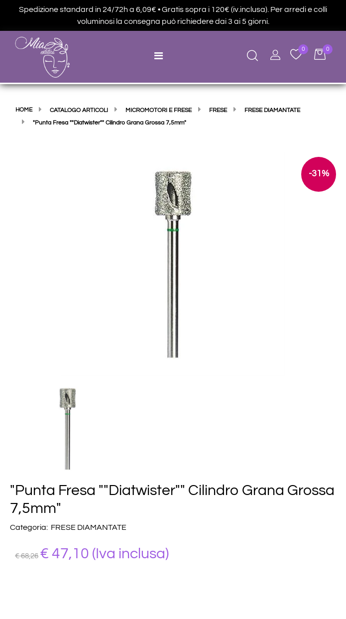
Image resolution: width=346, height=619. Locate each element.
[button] (173, 263)
